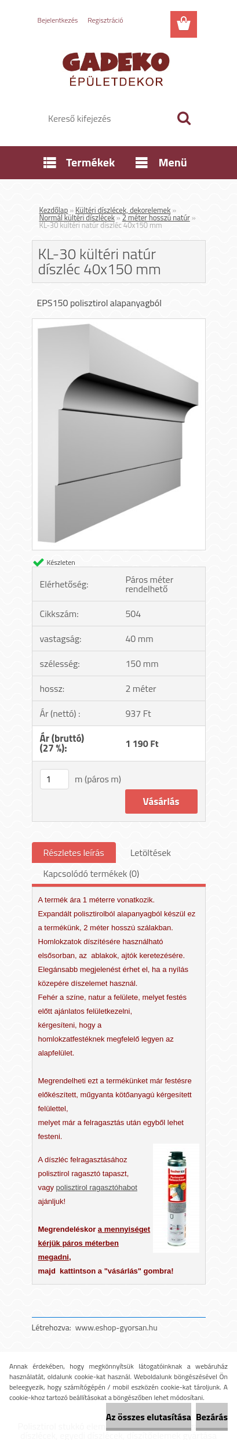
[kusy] (54, 779)
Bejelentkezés (58, 20)
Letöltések (150, 852)
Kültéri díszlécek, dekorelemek (122, 210)
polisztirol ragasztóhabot (96, 1187)
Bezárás (212, 1417)
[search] (183, 118)
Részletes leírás (73, 852)
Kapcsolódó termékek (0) (91, 873)
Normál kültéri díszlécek (77, 217)
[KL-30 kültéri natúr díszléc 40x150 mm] (118, 324)
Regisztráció (105, 20)
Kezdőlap (53, 210)
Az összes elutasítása (148, 1417)
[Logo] (118, 68)
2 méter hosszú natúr (156, 217)
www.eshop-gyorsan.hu (116, 1327)
